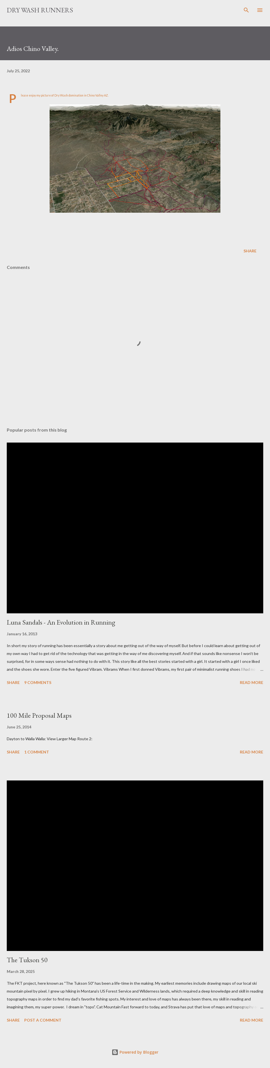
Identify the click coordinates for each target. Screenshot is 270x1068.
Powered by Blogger (135, 1052)
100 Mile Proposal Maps (39, 715)
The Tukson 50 (27, 959)
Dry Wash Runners (40, 10)
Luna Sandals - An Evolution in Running (61, 622)
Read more (251, 682)
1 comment (36, 752)
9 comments (37, 682)
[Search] (246, 10)
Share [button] (250, 250)
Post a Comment (42, 1020)
